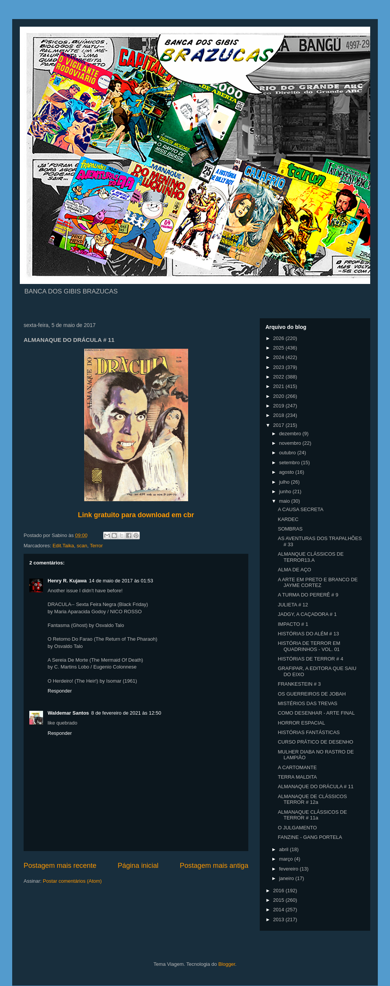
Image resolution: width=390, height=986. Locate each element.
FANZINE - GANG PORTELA (310, 837)
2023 (279, 367)
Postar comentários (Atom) (72, 881)
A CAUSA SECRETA (300, 509)
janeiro (287, 878)
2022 (279, 377)
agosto (287, 472)
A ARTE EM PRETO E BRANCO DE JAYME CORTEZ (318, 582)
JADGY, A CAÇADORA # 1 (307, 614)
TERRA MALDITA (297, 777)
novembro (290, 443)
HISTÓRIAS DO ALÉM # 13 (308, 633)
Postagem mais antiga (214, 865)
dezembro (290, 433)
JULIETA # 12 (293, 605)
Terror (96, 545)
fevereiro (289, 869)
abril (284, 849)
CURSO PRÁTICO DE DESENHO (315, 742)
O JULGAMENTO (297, 827)
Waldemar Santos (68, 713)
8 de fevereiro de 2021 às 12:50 (126, 713)
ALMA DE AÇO (294, 569)
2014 (279, 909)
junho (285, 491)
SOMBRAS (290, 529)
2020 (279, 396)
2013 (279, 919)
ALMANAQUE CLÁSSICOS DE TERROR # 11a (312, 815)
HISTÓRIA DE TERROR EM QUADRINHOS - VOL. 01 (309, 646)
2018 (279, 415)
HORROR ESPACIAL (301, 723)
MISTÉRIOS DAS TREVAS (307, 703)
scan (82, 545)
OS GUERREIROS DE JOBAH (311, 694)
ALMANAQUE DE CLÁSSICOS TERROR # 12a (312, 799)
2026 (279, 338)
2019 (279, 406)
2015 (279, 900)
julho (285, 482)
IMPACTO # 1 (293, 624)
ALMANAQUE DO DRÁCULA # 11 (315, 786)
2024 (279, 357)
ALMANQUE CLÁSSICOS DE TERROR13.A (311, 557)
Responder (60, 691)
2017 (279, 425)
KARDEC (288, 519)
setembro (290, 462)
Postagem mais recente (60, 865)
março (286, 859)
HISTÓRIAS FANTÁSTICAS (309, 732)
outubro (288, 452)
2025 (279, 348)
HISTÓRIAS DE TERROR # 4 (310, 659)
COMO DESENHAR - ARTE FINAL (316, 713)
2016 (279, 890)
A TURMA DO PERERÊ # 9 (308, 595)
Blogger (226, 964)
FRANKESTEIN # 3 (299, 684)
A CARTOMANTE (297, 767)
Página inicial (138, 865)
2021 (279, 386)
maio (285, 501)
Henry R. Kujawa (67, 581)
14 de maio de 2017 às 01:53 (121, 581)
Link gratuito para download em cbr (136, 515)
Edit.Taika (63, 545)
